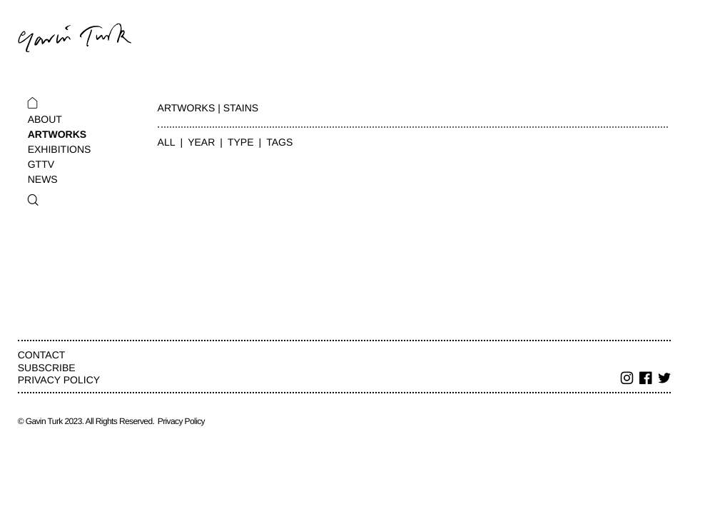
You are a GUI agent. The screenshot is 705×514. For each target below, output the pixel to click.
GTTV (41, 164)
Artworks (57, 134)
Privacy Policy (59, 380)
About (45, 119)
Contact (42, 355)
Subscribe (47, 367)
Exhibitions (59, 149)
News (43, 179)
